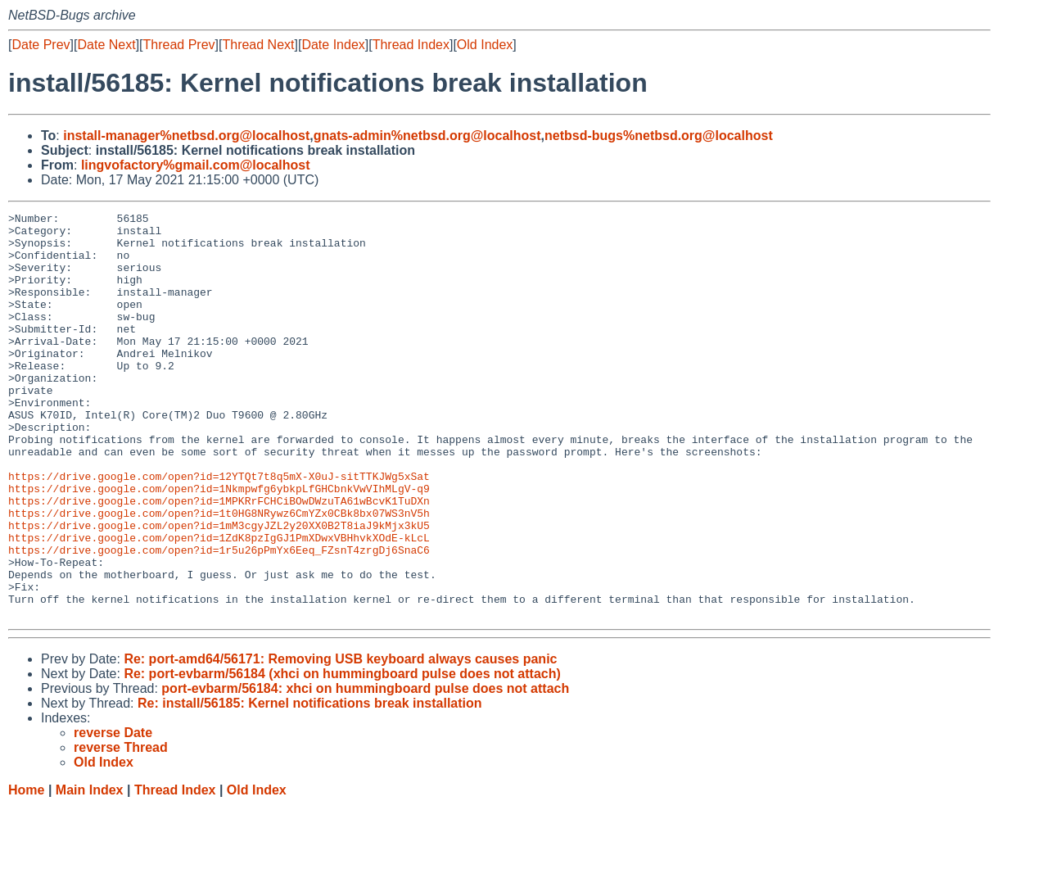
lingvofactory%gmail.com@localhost (195, 165)
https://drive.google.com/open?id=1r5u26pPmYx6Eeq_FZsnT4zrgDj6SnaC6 (219, 618)
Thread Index (411, 45)
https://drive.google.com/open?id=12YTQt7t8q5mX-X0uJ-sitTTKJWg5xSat (219, 530)
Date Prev (40, 45)
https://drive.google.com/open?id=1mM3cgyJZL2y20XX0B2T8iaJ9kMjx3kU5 (219, 589)
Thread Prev (179, 45)
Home (26, 871)
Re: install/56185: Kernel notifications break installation (310, 784)
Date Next (106, 45)
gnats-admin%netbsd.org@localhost (427, 136)
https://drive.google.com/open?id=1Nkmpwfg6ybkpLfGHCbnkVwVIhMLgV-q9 (219, 544)
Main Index (90, 871)
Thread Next (258, 45)
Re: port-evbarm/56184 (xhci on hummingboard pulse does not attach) (342, 755)
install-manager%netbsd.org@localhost (186, 136)
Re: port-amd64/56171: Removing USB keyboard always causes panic (340, 740)
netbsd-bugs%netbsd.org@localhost (658, 136)
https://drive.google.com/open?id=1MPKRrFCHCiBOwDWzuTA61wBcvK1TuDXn (219, 559)
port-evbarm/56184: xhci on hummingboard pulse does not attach (365, 769)
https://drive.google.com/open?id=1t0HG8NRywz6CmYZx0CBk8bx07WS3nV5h (219, 574)
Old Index (485, 45)
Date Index (332, 45)
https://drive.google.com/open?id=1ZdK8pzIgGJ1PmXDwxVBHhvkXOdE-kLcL (219, 603)
